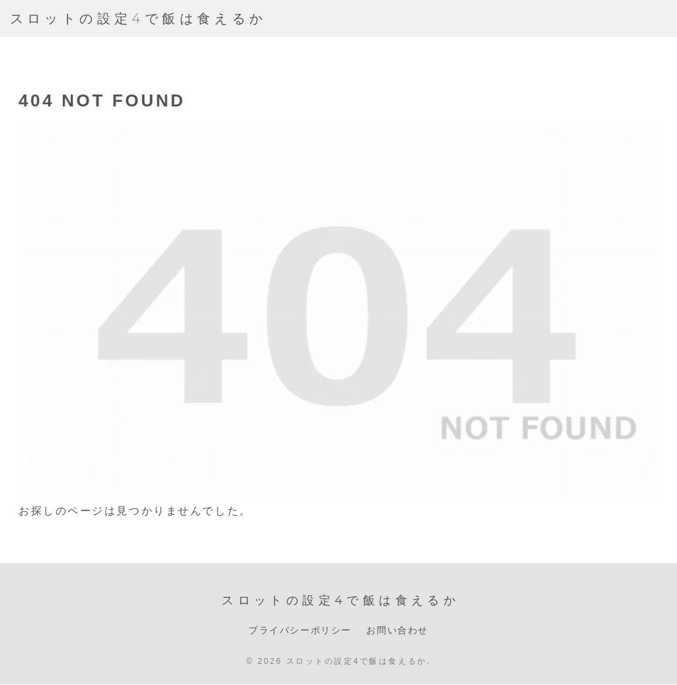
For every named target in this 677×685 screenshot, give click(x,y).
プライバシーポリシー (300, 630)
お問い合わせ (397, 630)
